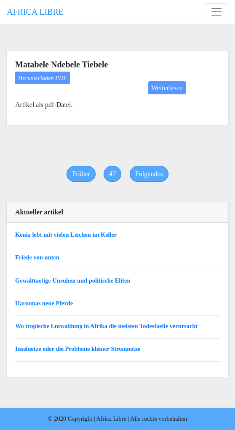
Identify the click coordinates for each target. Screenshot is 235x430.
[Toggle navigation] (216, 11)
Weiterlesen (167, 87)
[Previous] (81, 174)
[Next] (149, 174)
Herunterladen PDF (42, 78)
